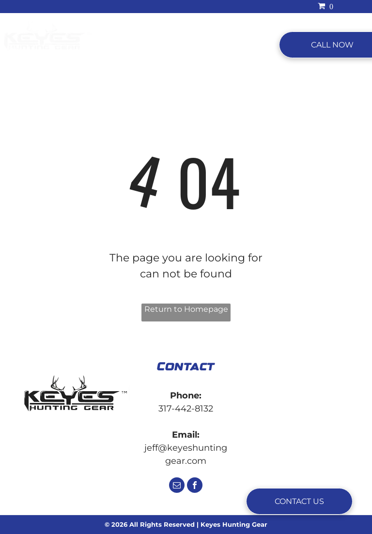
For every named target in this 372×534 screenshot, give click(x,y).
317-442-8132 (185, 408)
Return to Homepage (186, 309)
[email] (177, 486)
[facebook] (194, 486)
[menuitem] (124, 45)
